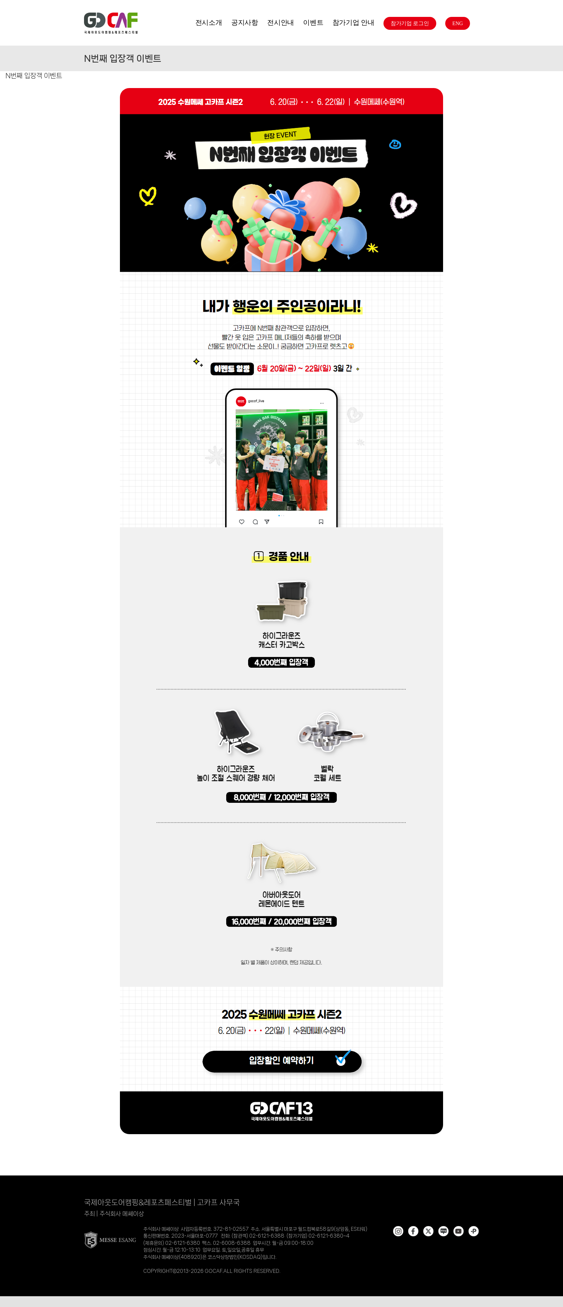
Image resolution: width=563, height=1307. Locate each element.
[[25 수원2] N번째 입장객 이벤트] (281, 90)
